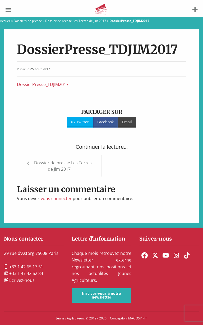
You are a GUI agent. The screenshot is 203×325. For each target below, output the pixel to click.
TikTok (187, 255)
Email (127, 121)
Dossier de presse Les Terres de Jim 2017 (75, 21)
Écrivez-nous (19, 280)
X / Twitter (80, 121)
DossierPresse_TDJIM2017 (42, 84)
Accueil (5, 21)
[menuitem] (144, 255)
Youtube (165, 255)
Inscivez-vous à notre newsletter (101, 295)
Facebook (105, 121)
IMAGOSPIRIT (137, 318)
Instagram (176, 255)
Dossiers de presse (28, 21)
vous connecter (56, 198)
